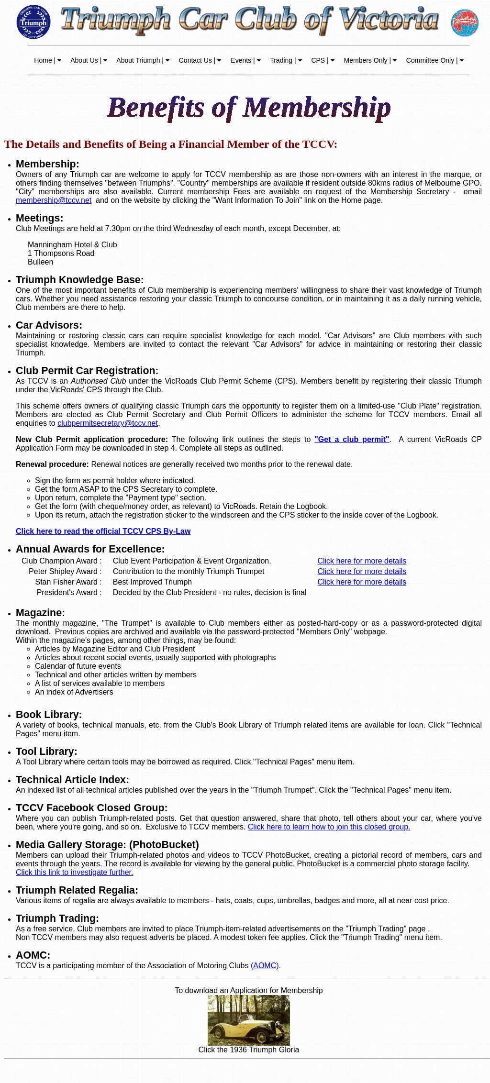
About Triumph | (142, 60)
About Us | (88, 60)
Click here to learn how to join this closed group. (329, 827)
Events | (244, 60)
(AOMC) (265, 965)
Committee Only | (434, 60)
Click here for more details (361, 561)
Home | (47, 60)
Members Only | (369, 60)
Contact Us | (199, 60)
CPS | (322, 60)
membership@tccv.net (53, 200)
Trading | (285, 60)
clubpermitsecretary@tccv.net (107, 423)
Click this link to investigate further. (74, 872)
